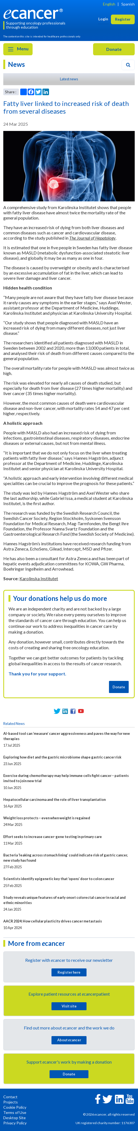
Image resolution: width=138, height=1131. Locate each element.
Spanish (128, 4)
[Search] (128, 65)
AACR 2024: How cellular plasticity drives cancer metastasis (52, 921)
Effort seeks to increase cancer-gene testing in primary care (52, 836)
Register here (69, 972)
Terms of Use (14, 1112)
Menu (17, 49)
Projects (10, 1102)
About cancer (69, 1040)
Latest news (69, 79)
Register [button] (123, 19)
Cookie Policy (14, 1107)
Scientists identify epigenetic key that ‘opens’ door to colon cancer (58, 879)
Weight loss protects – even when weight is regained (46, 818)
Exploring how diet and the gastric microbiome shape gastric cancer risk (62, 757)
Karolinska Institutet (38, 578)
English (109, 4)
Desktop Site (14, 1117)
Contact (10, 1096)
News (16, 64)
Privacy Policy (15, 1123)
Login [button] (103, 19)
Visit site (69, 1006)
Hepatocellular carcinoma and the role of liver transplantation (54, 799)
